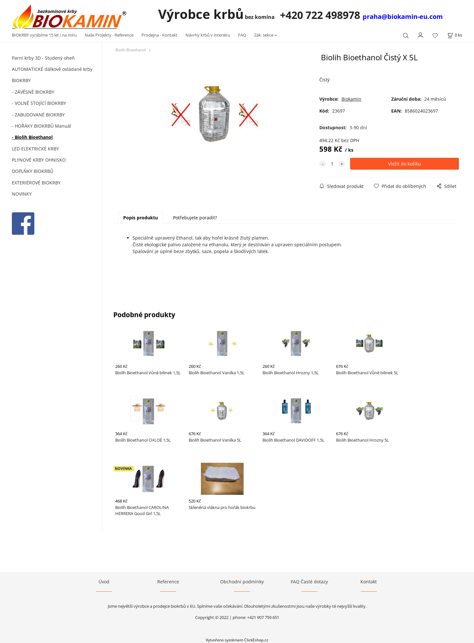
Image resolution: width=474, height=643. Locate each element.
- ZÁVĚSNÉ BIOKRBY (33, 92)
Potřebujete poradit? (195, 218)
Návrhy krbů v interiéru (207, 35)
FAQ (242, 35)
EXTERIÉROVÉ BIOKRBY (36, 183)
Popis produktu (140, 218)
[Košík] (454, 35)
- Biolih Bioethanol (32, 137)
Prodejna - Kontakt (159, 35)
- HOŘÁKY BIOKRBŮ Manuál (41, 126)
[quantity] (332, 164)
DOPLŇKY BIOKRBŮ (32, 171)
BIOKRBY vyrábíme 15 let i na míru (44, 35)
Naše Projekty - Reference (109, 35)
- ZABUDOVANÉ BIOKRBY (38, 115)
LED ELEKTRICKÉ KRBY (35, 149)
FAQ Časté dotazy (309, 582)
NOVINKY (22, 194)
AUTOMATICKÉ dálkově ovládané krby (52, 69)
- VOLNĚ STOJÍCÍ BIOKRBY (39, 103)
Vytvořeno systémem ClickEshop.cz (237, 639)
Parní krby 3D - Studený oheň (43, 58)
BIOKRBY (21, 80)
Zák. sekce (263, 35)
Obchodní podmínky (242, 582)
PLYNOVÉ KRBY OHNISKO (39, 160)
